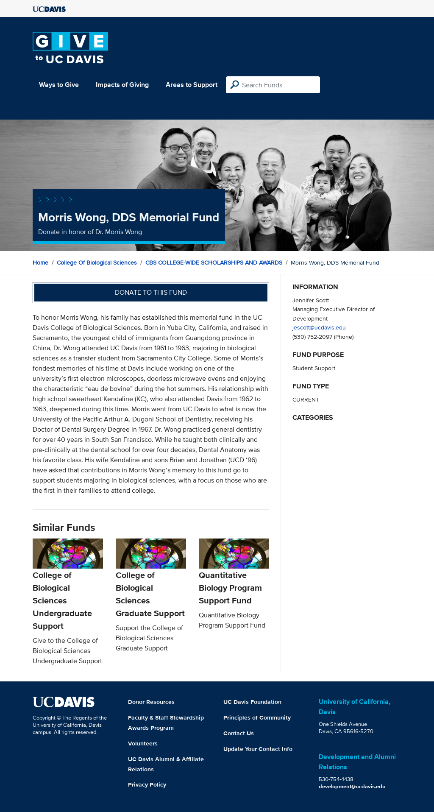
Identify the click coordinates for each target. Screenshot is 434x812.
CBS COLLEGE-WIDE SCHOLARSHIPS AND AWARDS (213, 262)
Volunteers (143, 743)
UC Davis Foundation (252, 702)
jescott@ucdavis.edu (319, 327)
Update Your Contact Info (257, 749)
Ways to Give (59, 84)
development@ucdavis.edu (352, 786)
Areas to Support (191, 84)
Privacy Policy (147, 784)
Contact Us (238, 733)
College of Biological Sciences (97, 262)
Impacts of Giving (122, 84)
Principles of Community (257, 717)
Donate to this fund (151, 292)
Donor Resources (151, 702)
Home (40, 262)
